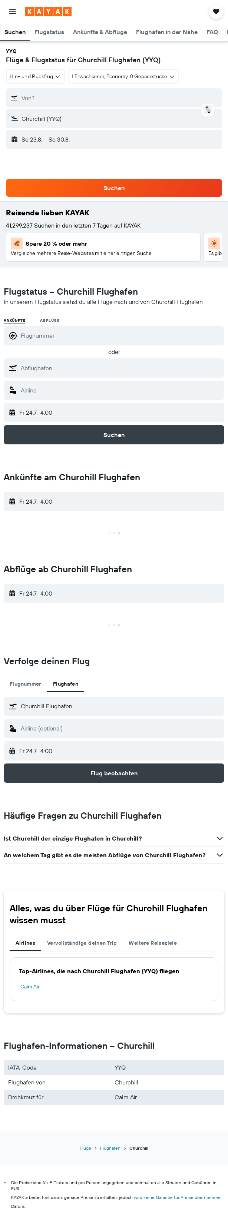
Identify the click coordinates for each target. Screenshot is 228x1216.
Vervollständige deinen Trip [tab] (82, 943)
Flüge (85, 1148)
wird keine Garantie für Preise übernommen (178, 1197)
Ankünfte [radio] (14, 320)
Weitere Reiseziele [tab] (153, 943)
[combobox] (35, 76)
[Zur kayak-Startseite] (48, 11)
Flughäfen (110, 1148)
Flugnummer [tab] (25, 683)
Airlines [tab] (25, 943)
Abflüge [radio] (50, 320)
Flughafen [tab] (65, 683)
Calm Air (30, 986)
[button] (12, 11)
